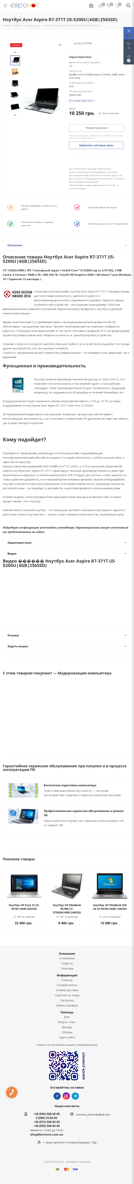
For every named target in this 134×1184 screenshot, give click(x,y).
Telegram (75, 1096)
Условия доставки (67, 990)
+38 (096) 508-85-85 (46, 1114)
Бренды (67, 1027)
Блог (67, 1017)
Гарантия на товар (67, 995)
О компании (67, 958)
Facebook (57, 1096)
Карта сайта (67, 1037)
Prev (15, 52)
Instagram (66, 1096)
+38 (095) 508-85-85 (46, 1126)
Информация (67, 975)
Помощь (67, 980)
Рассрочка (67, 1000)
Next (15, 115)
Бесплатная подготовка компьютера (70, 785)
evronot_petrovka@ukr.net (93, 1114)
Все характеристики (81, 100)
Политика (67, 968)
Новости (67, 963)
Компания (67, 954)
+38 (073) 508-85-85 (46, 1122)
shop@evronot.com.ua (46, 1134)
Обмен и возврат (67, 1005)
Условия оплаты (67, 985)
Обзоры (67, 1032)
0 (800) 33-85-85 (46, 1118)
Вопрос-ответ (67, 1022)
